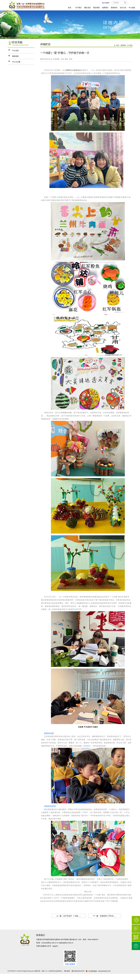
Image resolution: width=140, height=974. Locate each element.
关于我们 (78, 7)
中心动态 (17, 50)
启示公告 (123, 7)
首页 (69, 7)
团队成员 (87, 7)
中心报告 (132, 7)
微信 (136, 937)
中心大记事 (18, 62)
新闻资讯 (114, 7)
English (105, 3)
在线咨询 (136, 929)
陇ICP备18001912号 (77, 971)
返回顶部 (136, 946)
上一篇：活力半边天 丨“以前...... (67, 916)
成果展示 (105, 7)
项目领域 (96, 7)
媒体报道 (17, 56)
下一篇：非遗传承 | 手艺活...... (105, 916)
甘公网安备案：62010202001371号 (98, 971)
